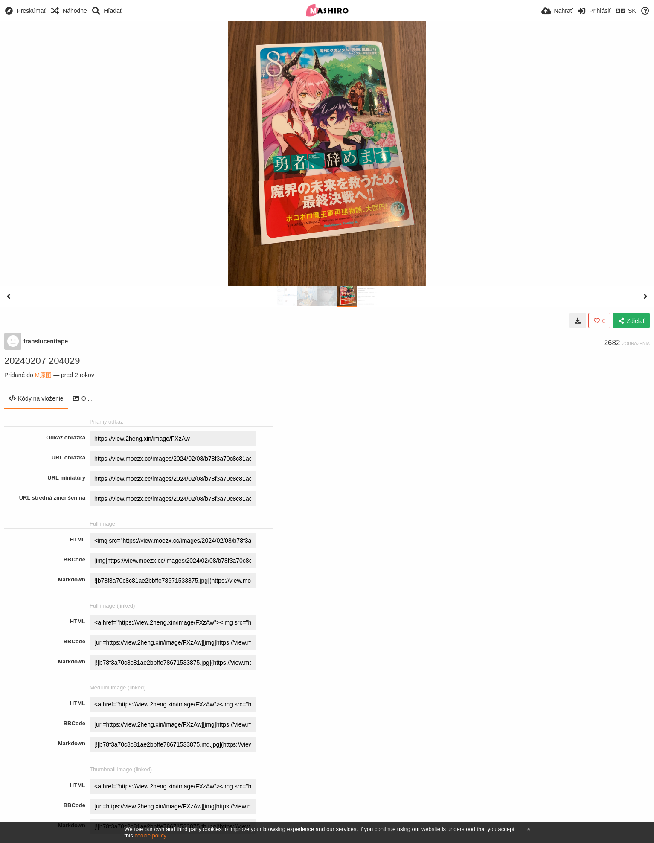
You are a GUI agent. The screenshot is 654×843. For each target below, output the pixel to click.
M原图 (43, 375)
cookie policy (150, 835)
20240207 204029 (42, 360)
